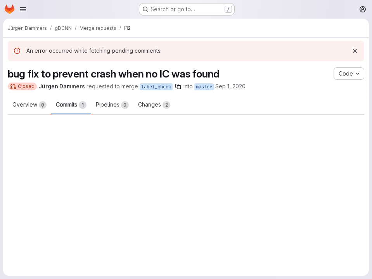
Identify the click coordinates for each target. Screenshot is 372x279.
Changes (154, 105)
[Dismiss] (355, 50)
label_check (156, 87)
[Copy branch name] (178, 86)
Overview (29, 105)
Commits (71, 105)
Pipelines (112, 105)
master (204, 87)
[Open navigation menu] (23, 9)
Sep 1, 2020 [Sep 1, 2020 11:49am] (230, 86)
